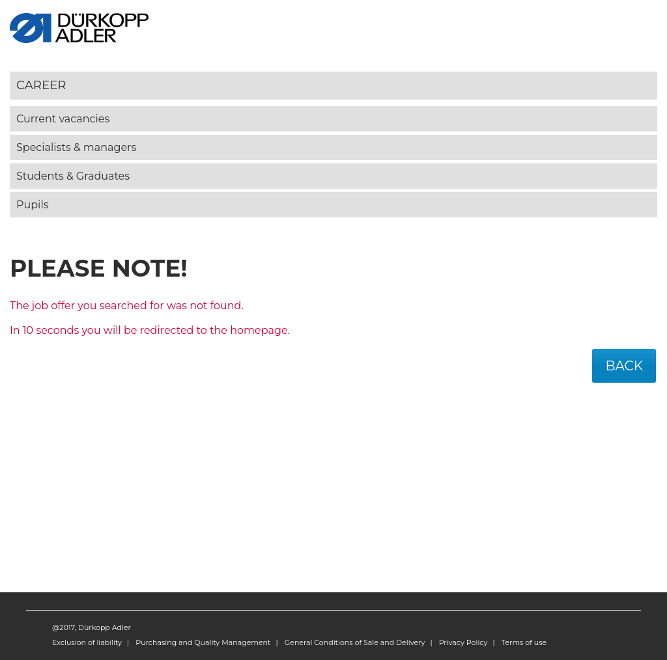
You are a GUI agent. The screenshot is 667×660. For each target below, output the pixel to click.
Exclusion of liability (87, 642)
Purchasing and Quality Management (202, 642)
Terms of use (524, 642)
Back (624, 366)
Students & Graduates (73, 176)
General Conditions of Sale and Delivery (355, 642)
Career (41, 84)
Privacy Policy (463, 642)
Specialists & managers (76, 147)
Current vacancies (62, 119)
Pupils (32, 205)
